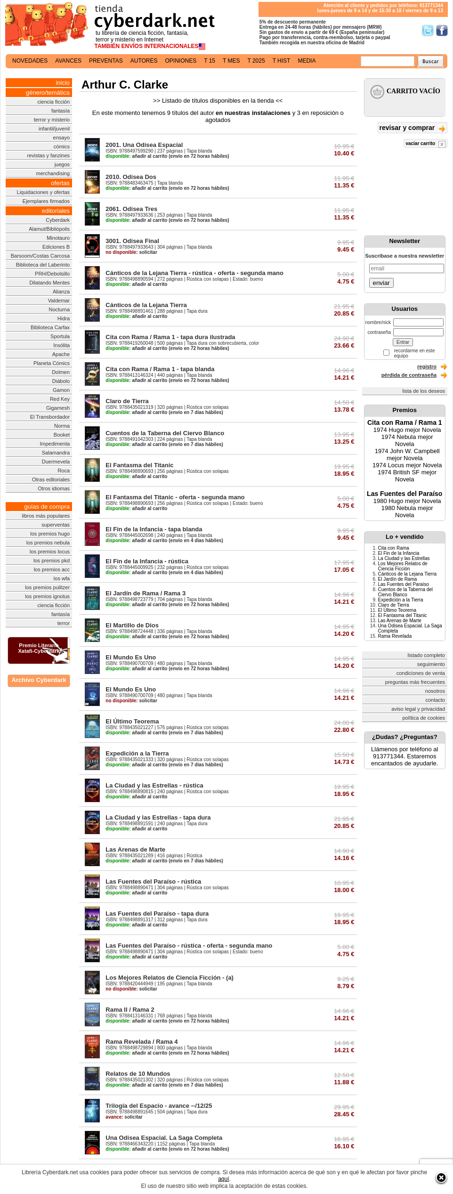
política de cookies (424, 718)
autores (144, 60)
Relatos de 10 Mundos (137, 1073)
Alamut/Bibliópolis (49, 229)
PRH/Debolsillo (52, 273)
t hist (282, 60)
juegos (62, 164)
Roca (63, 470)
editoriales (56, 210)
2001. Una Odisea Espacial (144, 144)
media (306, 60)
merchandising (53, 173)
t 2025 (256, 60)
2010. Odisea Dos (130, 176)
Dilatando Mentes (49, 282)
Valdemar (59, 300)
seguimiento (431, 664)
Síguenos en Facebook (442, 30)
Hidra (63, 318)
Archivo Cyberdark (38, 679)
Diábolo (61, 381)
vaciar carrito (425, 144)
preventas (106, 60)
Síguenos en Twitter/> (428, 30)
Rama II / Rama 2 (129, 1009)
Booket (62, 435)
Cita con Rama (393, 548)
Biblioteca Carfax (50, 327)
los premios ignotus (47, 596)
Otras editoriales (51, 479)
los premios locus (50, 551)
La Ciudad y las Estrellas (404, 558)
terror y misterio (52, 119)
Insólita (61, 345)
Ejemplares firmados (46, 201)
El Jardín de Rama (397, 579)
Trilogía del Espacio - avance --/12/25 (158, 1105)
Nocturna (59, 309)
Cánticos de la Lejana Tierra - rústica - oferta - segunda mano (194, 272)
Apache (61, 354)
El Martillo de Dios (132, 625)
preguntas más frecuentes (415, 682)
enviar (381, 282)
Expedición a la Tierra (137, 753)
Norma (62, 426)
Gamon (61, 390)
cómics (62, 146)
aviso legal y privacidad (418, 709)
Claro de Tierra (127, 401)
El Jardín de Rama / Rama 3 (145, 593)
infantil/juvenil (54, 128)
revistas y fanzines (48, 155)
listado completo (426, 655)
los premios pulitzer (47, 587)
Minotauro (58, 238)
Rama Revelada (395, 636)
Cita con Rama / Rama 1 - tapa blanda (159, 369)
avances (68, 60)
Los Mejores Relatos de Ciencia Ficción (403, 566)
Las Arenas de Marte (135, 849)
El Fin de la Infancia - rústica (146, 561)
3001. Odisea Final (132, 240)
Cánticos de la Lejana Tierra (145, 305)
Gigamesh (58, 408)
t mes (231, 60)
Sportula (60, 336)
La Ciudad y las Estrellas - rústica (154, 785)
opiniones (181, 60)
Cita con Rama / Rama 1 (404, 422)
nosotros (435, 691)
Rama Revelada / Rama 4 (141, 1041)
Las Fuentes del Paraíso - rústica (153, 881)
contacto (435, 700)
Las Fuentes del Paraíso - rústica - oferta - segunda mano (188, 945)
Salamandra (56, 452)
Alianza (61, 291)
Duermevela (56, 461)
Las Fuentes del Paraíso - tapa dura (157, 913)
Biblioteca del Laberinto (43, 265)
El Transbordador (50, 417)
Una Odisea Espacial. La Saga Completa (163, 1137)
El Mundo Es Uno (130, 657)
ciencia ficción (54, 102)
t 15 (209, 60)
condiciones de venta (420, 673)
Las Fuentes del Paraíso (404, 493)
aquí (223, 1179)
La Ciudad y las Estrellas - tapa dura (157, 817)
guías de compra (47, 506)
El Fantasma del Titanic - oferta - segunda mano (174, 497)
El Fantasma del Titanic (139, 465)
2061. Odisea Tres (131, 208)
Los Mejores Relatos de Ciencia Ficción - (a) (169, 977)
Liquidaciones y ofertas (43, 192)
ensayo (61, 137)
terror (63, 623)
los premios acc (52, 569)
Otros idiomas (54, 488)
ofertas (60, 183)
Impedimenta (55, 444)
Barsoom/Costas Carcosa (40, 256)
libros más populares (46, 516)
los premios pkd (51, 560)
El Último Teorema (132, 721)
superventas (55, 525)
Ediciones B (56, 247)
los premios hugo (50, 533)
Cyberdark (58, 220)
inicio (63, 82)
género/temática (48, 92)
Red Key (60, 399)
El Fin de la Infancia (399, 553)
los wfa (62, 578)
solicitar (131, 252)
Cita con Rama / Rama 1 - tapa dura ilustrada (170, 337)
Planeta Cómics (51, 363)
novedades (30, 60)
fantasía (60, 111)
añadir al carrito (136, 156)
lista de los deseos (424, 391)
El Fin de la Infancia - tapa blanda (153, 529)
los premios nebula (48, 542)
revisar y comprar (412, 128)
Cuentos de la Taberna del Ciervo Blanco (164, 433)
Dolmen (61, 372)
